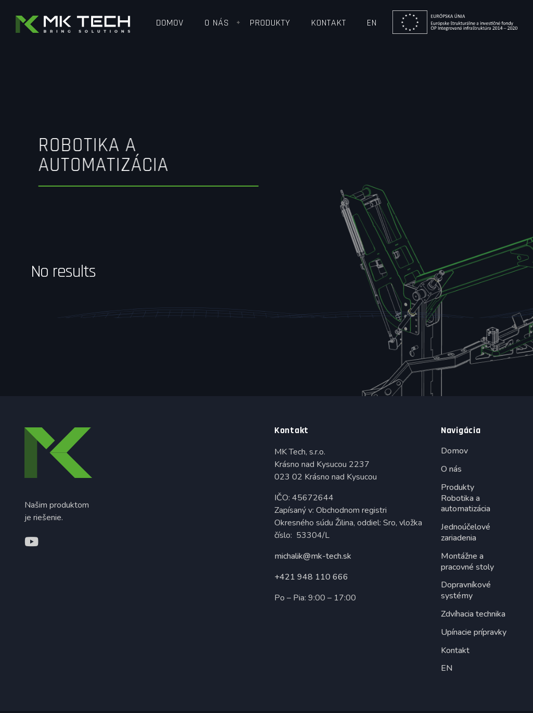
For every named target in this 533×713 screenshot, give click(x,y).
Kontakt (328, 23)
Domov (170, 23)
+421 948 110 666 (311, 577)
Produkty (270, 23)
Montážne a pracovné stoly (467, 561)
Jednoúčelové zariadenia (465, 532)
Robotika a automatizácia (465, 504)
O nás (217, 23)
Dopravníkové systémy (466, 590)
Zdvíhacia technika (473, 614)
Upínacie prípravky (473, 632)
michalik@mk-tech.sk (312, 556)
